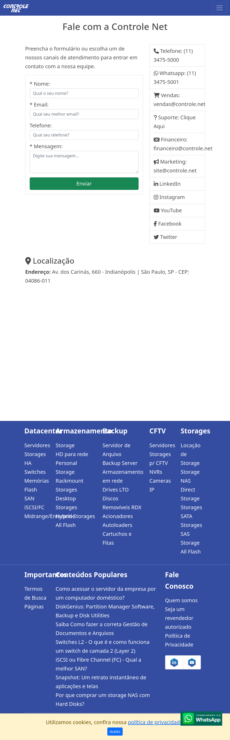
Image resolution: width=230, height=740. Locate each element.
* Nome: (40, 83)
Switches (35, 471)
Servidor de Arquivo (116, 450)
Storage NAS (190, 476)
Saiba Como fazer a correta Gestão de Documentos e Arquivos (102, 629)
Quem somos (181, 600)
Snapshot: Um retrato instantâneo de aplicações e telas (101, 682)
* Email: (39, 104)
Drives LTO (116, 489)
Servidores (36, 445)
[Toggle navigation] (219, 8)
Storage (65, 445)
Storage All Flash (191, 547)
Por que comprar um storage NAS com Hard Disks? (103, 699)
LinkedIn (170, 183)
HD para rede (72, 454)
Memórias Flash (36, 485)
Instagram (172, 197)
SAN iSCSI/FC (34, 503)
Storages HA (35, 459)
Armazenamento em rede (123, 476)
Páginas (34, 606)
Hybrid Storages (75, 516)
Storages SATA (191, 512)
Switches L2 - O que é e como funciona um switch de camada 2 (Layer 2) (103, 646)
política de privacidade (155, 722)
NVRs (156, 471)
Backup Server (120, 463)
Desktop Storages (66, 503)
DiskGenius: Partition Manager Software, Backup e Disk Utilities (105, 611)
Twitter (168, 236)
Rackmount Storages (70, 485)
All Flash (66, 524)
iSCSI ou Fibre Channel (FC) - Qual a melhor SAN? (98, 664)
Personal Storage (66, 467)
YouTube (171, 210)
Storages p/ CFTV (160, 459)
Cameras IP (160, 485)
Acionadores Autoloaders (118, 520)
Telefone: (41, 125)
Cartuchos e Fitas (117, 538)
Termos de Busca (35, 593)
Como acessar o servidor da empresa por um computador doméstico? (106, 593)
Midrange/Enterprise (36, 516)
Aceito (115, 731)
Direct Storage (190, 494)
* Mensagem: (46, 146)
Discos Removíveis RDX (122, 503)
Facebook (170, 223)
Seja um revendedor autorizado (179, 618)
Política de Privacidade (179, 640)
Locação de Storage (191, 454)
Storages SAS (191, 529)
